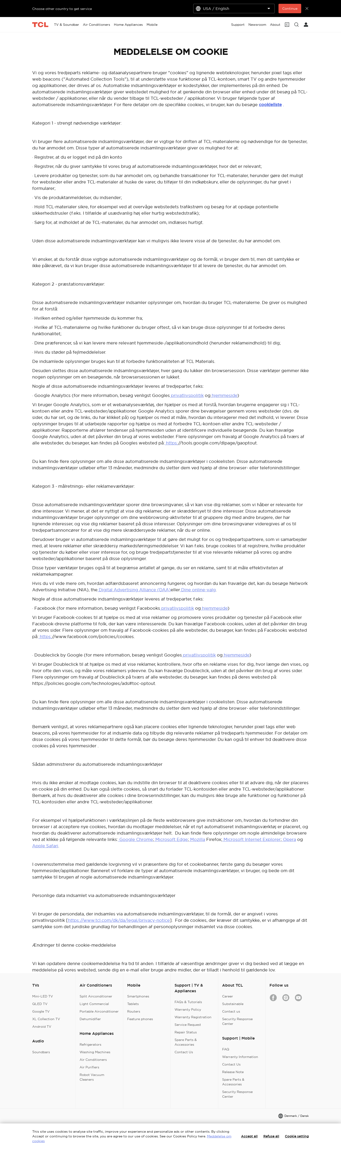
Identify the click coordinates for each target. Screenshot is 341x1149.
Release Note (233, 1072)
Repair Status (186, 1032)
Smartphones (138, 996)
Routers (133, 1011)
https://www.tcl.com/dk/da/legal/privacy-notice (119, 920)
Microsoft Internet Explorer (251, 839)
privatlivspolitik (187, 395)
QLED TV (40, 1004)
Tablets (133, 1004)
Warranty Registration (193, 1017)
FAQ (225, 1049)
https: (171, 443)
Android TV (41, 1026)
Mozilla (197, 839)
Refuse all (271, 1136)
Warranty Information (240, 1057)
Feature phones (140, 1019)
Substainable (232, 1004)
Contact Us (184, 1052)
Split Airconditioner (96, 996)
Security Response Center (237, 1021)
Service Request (188, 1025)
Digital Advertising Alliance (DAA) (134, 589)
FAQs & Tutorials (188, 1002)
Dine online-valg (198, 589)
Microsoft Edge (171, 839)
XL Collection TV (46, 1019)
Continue (289, 8)
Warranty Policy (188, 1009)
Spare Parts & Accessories (186, 1042)
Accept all (249, 1136)
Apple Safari (45, 846)
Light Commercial (94, 1004)
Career (227, 996)
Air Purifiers (89, 1067)
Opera (289, 839)
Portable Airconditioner (99, 1011)
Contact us (231, 1011)
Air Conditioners (93, 1060)
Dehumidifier (90, 1019)
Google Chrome (135, 839)
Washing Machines (95, 1052)
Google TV (41, 1011)
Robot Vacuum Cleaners (92, 1077)
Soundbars (41, 1052)
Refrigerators (90, 1044)
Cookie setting (297, 1136)
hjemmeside (224, 395)
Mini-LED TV (42, 996)
